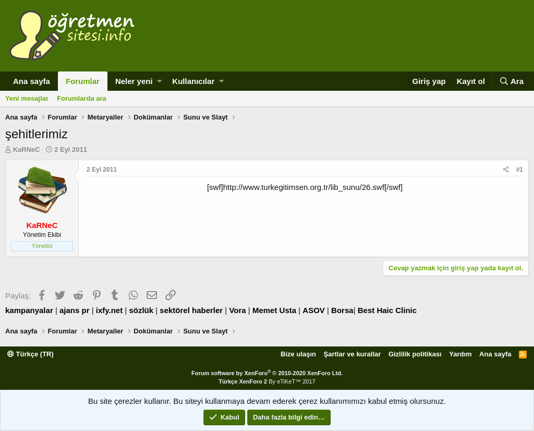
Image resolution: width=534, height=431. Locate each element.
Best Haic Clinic (387, 310)
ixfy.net (109, 310)
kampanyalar (29, 310)
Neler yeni (134, 81)
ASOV (313, 310)
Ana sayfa (31, 81)
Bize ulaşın (298, 354)
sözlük (141, 310)
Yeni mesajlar (26, 98)
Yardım (460, 354)
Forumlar (83, 81)
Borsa (342, 310)
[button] (159, 81)
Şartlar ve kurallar (352, 354)
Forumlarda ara (81, 98)
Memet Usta (274, 310)
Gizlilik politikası (415, 354)
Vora (237, 310)
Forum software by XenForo (267, 373)
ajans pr (74, 310)
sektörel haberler (191, 310)
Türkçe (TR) (30, 354)
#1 (519, 169)
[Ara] (511, 81)
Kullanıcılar (193, 81)
